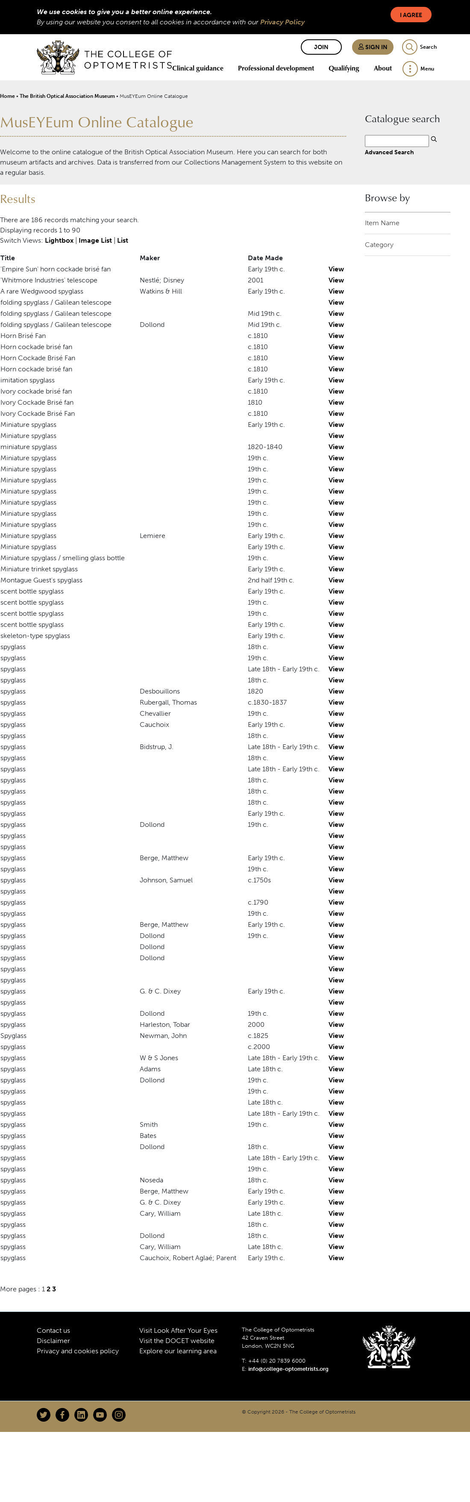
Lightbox (59, 240)
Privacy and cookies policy (78, 1351)
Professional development (276, 68)
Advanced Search (389, 152)
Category (379, 245)
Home (7, 96)
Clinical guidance (197, 68)
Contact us (53, 1330)
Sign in (373, 47)
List (122, 240)
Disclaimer (53, 1341)
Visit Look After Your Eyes (178, 1330)
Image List (95, 240)
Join (321, 47)
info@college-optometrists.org (288, 1369)
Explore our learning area (178, 1351)
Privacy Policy (282, 22)
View (336, 269)
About (383, 68)
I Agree (411, 15)
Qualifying (344, 68)
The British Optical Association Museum (67, 96)
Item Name (382, 223)
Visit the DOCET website (176, 1341)
